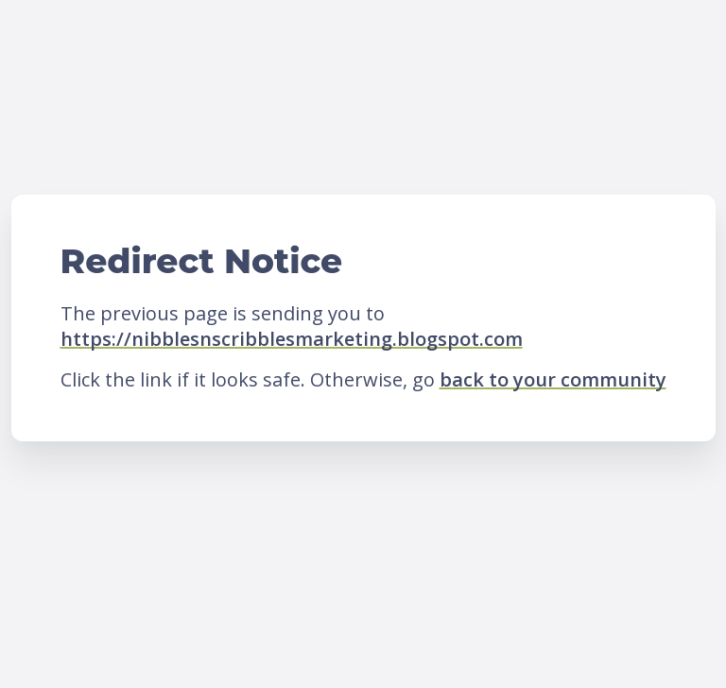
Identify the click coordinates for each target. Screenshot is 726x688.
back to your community (553, 379)
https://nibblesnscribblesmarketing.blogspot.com (291, 339)
